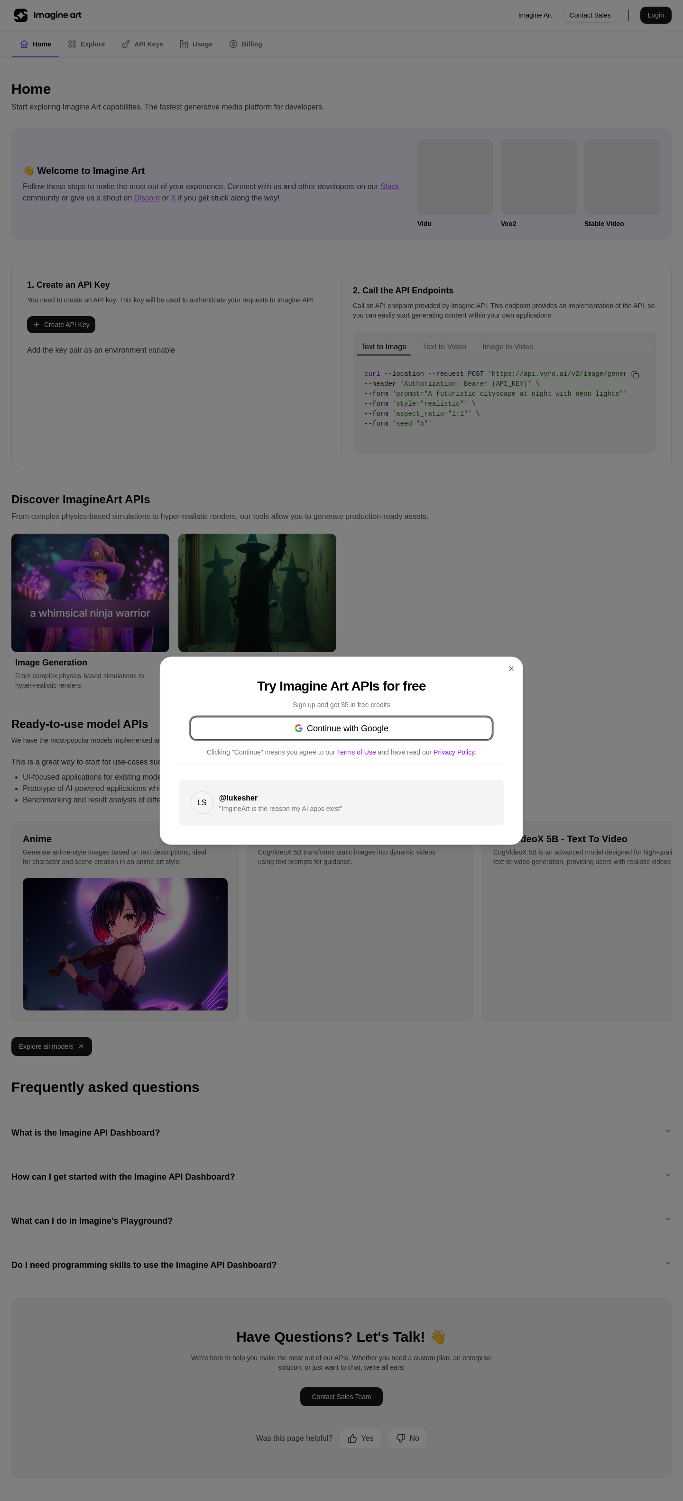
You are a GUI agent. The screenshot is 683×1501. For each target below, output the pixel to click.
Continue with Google (341, 723)
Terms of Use (406, 747)
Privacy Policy (368, 756)
